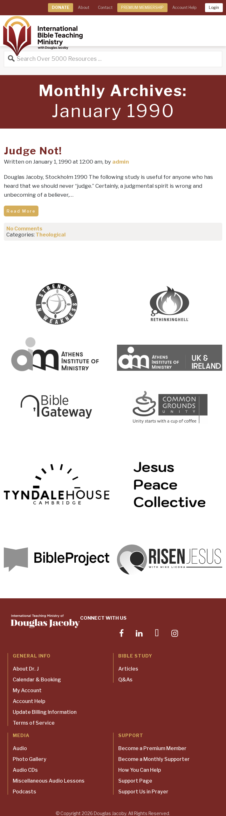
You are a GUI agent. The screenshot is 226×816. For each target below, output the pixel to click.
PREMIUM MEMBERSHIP (142, 7)
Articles (128, 669)
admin (120, 161)
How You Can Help (139, 770)
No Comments (24, 229)
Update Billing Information (45, 712)
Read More (21, 211)
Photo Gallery (29, 759)
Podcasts (24, 792)
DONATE (60, 7)
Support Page (135, 781)
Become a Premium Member (152, 748)
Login (214, 7)
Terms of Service (34, 723)
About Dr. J (26, 669)
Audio (20, 748)
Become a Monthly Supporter (154, 759)
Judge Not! (33, 150)
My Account (27, 690)
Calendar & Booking (37, 680)
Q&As (125, 680)
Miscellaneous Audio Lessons (49, 781)
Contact (105, 7)
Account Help (184, 7)
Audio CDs (25, 770)
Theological (50, 235)
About (83, 7)
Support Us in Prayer (143, 792)
